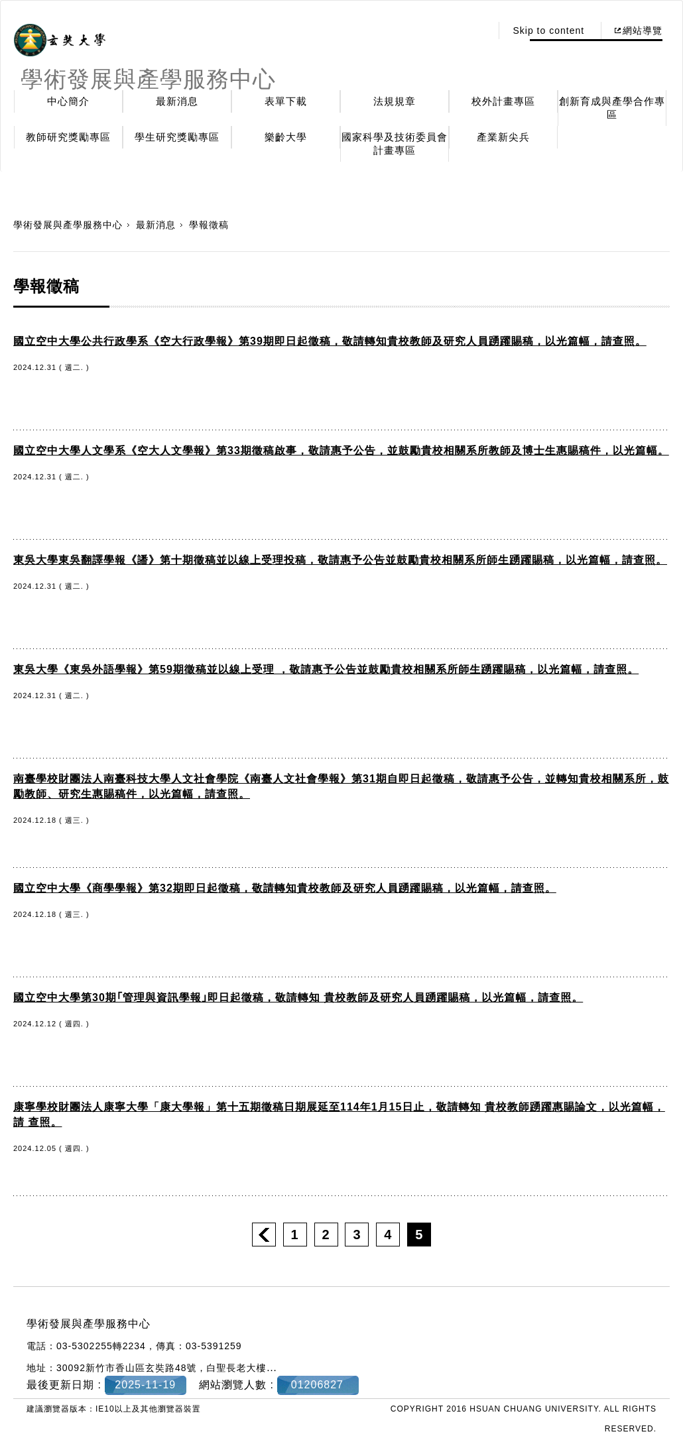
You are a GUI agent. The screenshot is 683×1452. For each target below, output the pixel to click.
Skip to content (548, 30)
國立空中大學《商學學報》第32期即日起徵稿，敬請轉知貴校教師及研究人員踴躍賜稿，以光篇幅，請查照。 (284, 888)
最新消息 (177, 101)
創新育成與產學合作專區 (612, 107)
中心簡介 (68, 101)
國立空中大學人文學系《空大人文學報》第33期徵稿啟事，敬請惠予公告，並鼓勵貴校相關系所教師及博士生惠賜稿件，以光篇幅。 (341, 450)
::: (478, 30)
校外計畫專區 (503, 101)
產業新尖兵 (503, 137)
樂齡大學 (286, 137)
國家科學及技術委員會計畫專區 (395, 143)
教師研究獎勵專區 (68, 137)
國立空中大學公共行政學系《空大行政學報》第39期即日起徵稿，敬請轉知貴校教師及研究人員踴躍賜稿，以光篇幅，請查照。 (330, 341)
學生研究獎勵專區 (177, 137)
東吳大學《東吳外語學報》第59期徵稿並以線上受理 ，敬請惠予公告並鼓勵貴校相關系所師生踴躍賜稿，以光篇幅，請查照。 (326, 669)
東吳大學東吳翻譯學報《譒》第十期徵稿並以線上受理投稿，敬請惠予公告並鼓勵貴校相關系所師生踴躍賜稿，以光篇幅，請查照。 (340, 560)
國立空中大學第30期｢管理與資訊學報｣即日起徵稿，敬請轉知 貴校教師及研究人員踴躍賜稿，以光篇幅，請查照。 (298, 997)
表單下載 (286, 101)
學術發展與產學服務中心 (68, 224)
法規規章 (394, 101)
